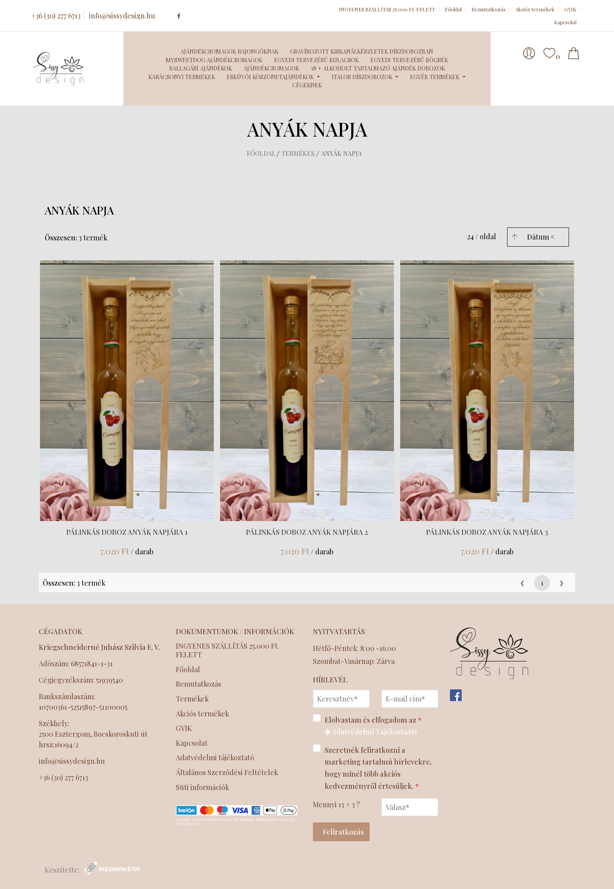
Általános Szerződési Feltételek (228, 772)
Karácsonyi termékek (181, 77)
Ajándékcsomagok (271, 68)
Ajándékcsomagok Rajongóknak (229, 51)
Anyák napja (341, 153)
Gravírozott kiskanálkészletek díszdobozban (361, 51)
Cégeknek (307, 85)
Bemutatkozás (488, 9)
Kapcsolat (565, 22)
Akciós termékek (534, 9)
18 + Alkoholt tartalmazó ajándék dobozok (378, 68)
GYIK (570, 9)
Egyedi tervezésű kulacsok (316, 60)
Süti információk (202, 787)
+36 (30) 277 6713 (56, 15)
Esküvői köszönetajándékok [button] (271, 77)
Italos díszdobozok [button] (363, 77)
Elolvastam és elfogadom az (370, 725)
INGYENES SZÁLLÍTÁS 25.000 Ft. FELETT (387, 9)
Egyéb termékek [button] (435, 77)
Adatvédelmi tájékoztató (216, 757)
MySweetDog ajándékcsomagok (214, 60)
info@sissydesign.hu (122, 15)
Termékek (298, 153)
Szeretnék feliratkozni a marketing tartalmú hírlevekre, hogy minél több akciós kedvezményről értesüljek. (372, 767)
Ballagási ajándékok (200, 68)
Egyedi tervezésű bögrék (409, 60)
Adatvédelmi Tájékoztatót (371, 731)
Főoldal (453, 9)
